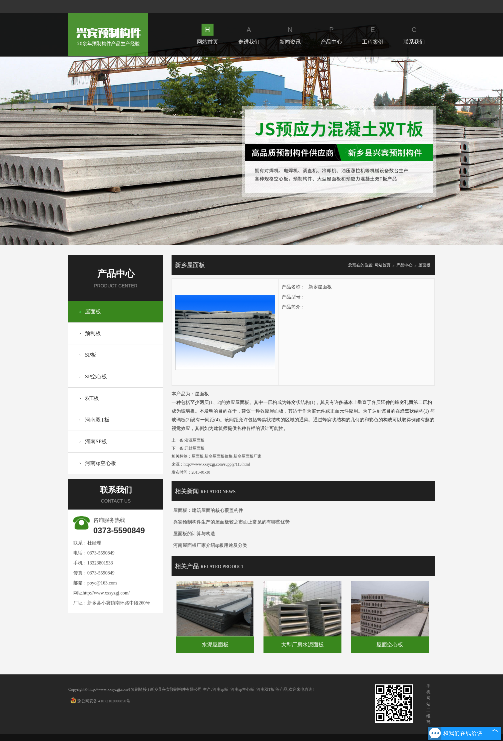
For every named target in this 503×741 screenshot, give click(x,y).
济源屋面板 (195, 440)
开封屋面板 (195, 448)
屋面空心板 (389, 644)
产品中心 (331, 34)
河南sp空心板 (100, 463)
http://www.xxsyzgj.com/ (106, 592)
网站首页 (207, 34)
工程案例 (372, 34)
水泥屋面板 (215, 644)
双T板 (92, 398)
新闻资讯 (290, 34)
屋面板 (93, 311)
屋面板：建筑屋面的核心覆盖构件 (208, 510)
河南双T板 (97, 420)
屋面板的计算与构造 (194, 533)
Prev (156, 151)
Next (346, 151)
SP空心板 (96, 376)
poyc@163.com (102, 582)
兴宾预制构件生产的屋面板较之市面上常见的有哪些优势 (231, 522)
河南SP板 (96, 441)
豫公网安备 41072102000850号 (100, 701)
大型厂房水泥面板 (302, 644)
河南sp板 (220, 689)
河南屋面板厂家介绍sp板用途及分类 (210, 545)
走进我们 (248, 34)
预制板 (93, 333)
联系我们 (414, 34)
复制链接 (139, 689)
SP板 (90, 355)
